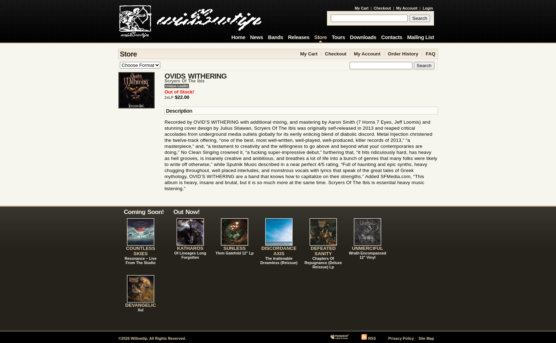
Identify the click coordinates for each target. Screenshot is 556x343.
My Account (406, 8)
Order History (403, 54)
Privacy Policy (401, 338)
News (256, 37)
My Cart (361, 8)
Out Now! (186, 211)
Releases (298, 37)
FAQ (430, 54)
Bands (275, 37)
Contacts (391, 37)
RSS (372, 338)
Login (428, 8)
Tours (338, 37)
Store (320, 37)
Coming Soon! (144, 211)
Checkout (382, 8)
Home (238, 37)
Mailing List (420, 37)
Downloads (363, 37)
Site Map (426, 338)
